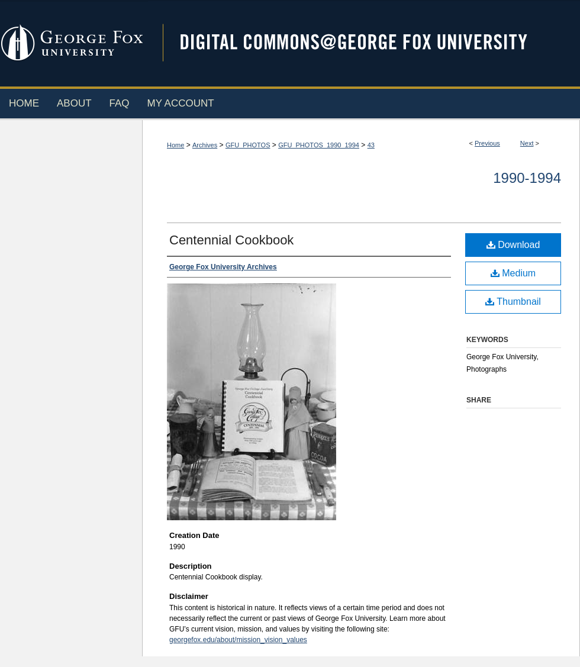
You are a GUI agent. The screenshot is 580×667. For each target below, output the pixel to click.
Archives (204, 145)
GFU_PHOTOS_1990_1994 (318, 145)
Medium (513, 273)
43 (371, 145)
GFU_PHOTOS (247, 145)
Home (175, 145)
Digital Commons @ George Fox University (364, 43)
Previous (487, 143)
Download (513, 245)
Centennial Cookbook (231, 240)
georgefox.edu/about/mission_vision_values (238, 640)
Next (527, 143)
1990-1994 (527, 178)
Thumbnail (513, 302)
